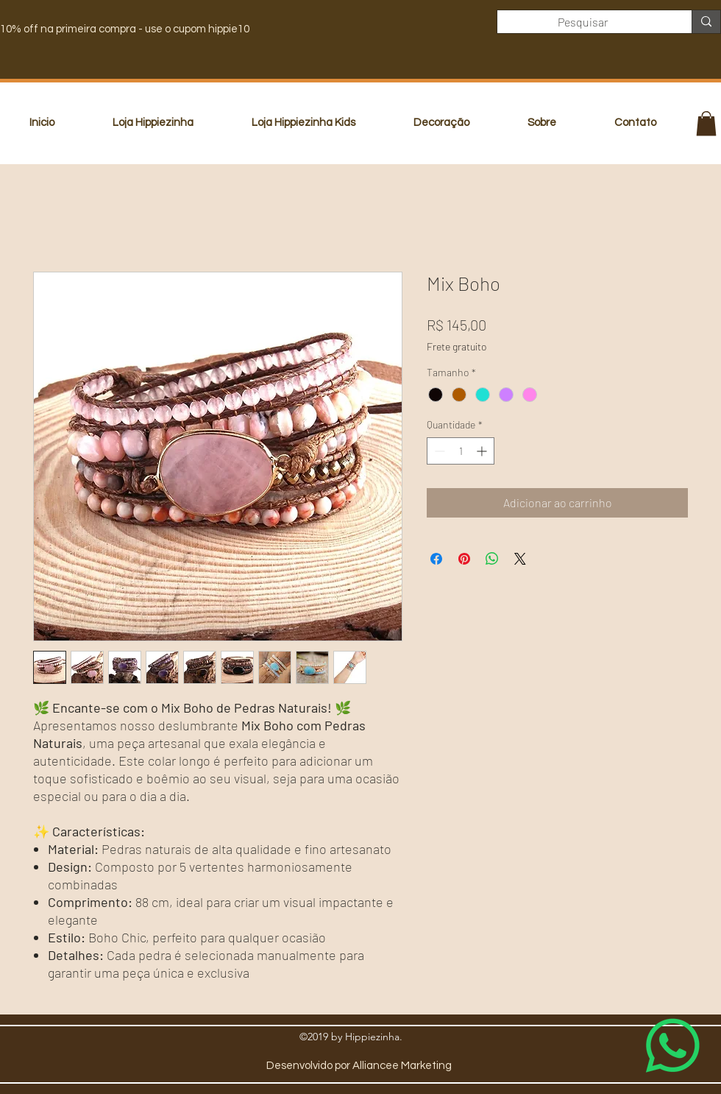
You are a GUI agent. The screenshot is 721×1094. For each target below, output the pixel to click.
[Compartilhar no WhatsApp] (492, 559)
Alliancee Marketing (402, 1065)
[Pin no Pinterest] (464, 559)
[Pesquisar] (583, 22)
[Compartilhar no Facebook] (436, 559)
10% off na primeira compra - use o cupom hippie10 (124, 29)
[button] (706, 123)
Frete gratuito (456, 346)
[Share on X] (520, 559)
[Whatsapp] (672, 1045)
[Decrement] (438, 451)
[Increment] (483, 451)
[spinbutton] (460, 451)
